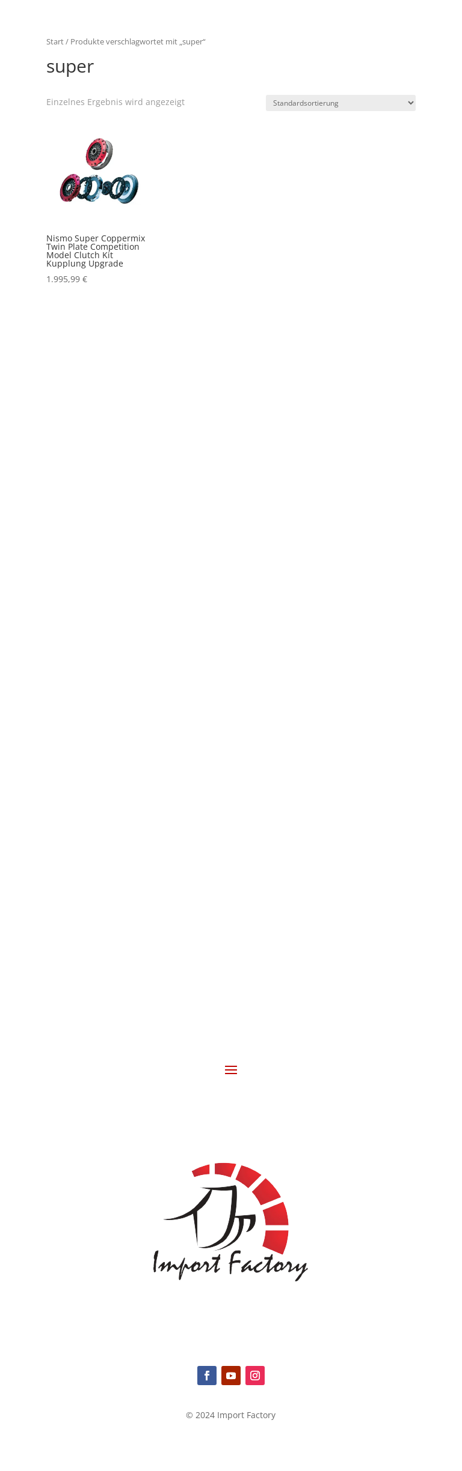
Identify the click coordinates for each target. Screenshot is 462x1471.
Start (55, 41)
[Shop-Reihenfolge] (341, 103)
